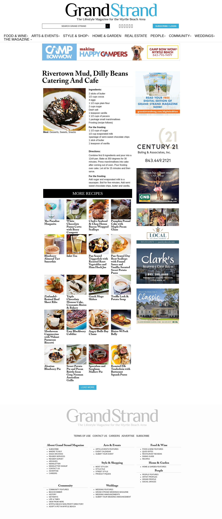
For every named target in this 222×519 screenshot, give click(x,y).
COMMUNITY (180, 35)
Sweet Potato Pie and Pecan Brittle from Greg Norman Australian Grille (75, 373)
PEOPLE (158, 35)
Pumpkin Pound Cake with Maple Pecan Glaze (121, 225)
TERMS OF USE (82, 436)
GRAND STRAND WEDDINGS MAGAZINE (112, 492)
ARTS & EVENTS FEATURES (107, 449)
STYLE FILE (100, 469)
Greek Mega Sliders (96, 298)
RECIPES (146, 459)
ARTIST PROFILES (149, 477)
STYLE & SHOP (76, 35)
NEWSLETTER (54, 464)
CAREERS (114, 436)
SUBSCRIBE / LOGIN (165, 26)
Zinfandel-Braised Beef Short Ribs (51, 299)
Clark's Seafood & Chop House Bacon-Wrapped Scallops (99, 225)
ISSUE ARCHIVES (56, 454)
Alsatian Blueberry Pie (52, 368)
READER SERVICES (57, 456)
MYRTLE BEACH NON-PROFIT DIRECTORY (66, 504)
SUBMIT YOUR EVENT (104, 454)
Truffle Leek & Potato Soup (120, 298)
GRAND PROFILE (149, 479)
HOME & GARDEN (106, 35)
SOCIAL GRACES (149, 482)
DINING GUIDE (148, 456)
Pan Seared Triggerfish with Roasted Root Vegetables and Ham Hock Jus (98, 262)
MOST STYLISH (102, 467)
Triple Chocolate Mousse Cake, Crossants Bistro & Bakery (77, 302)
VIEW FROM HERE (56, 502)
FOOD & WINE (16, 35)
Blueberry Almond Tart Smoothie (52, 259)
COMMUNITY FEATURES (59, 490)
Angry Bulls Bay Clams (98, 333)
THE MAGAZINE (18, 39)
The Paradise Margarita (51, 223)
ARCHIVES (53, 461)
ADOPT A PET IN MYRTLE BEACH (62, 507)
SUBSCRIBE (142, 436)
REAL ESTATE (136, 35)
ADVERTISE (128, 436)
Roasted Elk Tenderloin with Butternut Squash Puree (120, 370)
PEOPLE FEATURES (150, 475)
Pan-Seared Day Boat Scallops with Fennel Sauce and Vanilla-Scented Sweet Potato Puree (120, 265)
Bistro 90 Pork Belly (119, 333)
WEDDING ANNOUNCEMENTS (108, 494)
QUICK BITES (147, 452)
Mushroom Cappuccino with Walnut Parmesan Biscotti (51, 337)
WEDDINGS (205, 35)
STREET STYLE (102, 472)
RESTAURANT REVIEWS (152, 454)
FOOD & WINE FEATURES (152, 449)
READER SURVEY (56, 459)
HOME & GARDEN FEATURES (154, 467)
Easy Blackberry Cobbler (76, 333)
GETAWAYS (53, 497)
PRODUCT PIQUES (103, 474)
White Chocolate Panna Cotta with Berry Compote (74, 227)
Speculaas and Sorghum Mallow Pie (97, 369)
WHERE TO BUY (55, 452)
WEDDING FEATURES (104, 490)
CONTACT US (100, 436)
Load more (87, 387)
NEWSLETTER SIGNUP (58, 466)
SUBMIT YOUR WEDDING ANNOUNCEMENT (113, 497)
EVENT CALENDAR (103, 452)
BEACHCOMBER (55, 492)
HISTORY (52, 494)
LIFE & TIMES (54, 499)
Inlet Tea (72, 256)
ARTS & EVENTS (45, 35)
